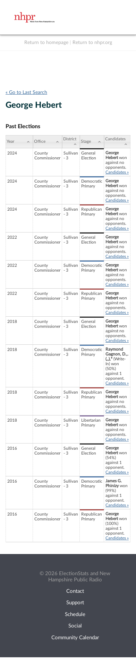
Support (75, 602)
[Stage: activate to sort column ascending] (92, 141)
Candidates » (117, 172)
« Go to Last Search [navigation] (26, 92)
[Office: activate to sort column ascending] (47, 141)
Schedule (75, 614)
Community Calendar (75, 637)
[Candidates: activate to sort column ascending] (117, 141)
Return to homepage (46, 42)
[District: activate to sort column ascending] (71, 141)
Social (75, 626)
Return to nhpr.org (92, 42)
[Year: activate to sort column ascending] (19, 141)
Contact (75, 591)
